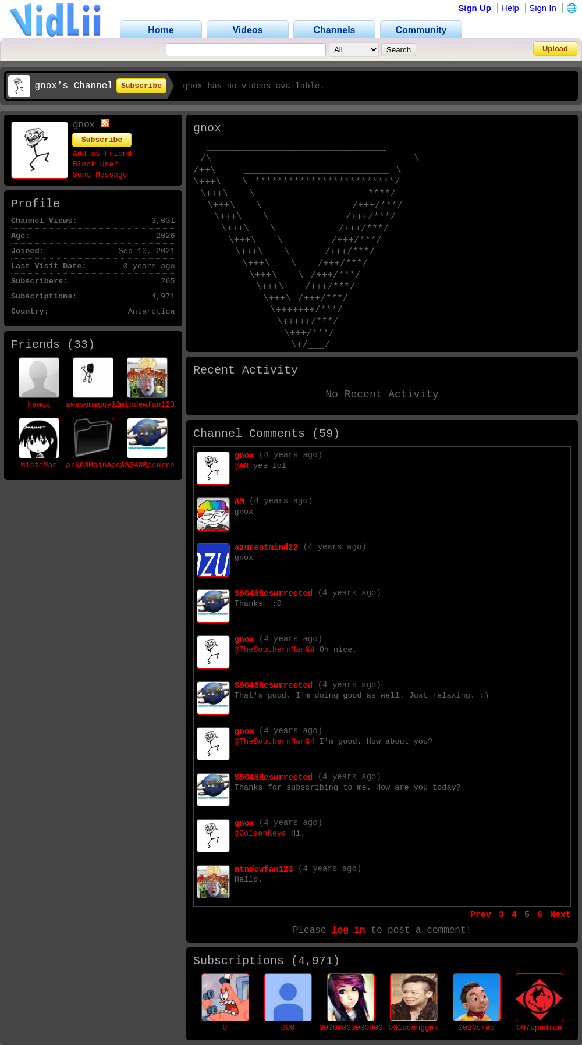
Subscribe (141, 85)
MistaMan (39, 465)
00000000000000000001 (365, 1027)
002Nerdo (476, 1027)
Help (510, 8)
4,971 (315, 961)
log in (348, 930)
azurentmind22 (266, 547)
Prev (480, 915)
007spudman (539, 1027)
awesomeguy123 (95, 404)
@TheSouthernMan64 (275, 649)
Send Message (100, 174)
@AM (242, 465)
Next (560, 915)
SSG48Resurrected (156, 465)
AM (239, 501)
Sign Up (474, 8)
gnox (244, 455)
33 (81, 344)
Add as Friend (102, 154)
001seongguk (414, 1027)
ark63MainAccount (102, 465)
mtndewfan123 (147, 404)
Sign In (542, 8)
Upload (555, 48)
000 (287, 1027)
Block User (95, 164)
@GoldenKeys (260, 833)
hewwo (38, 404)
